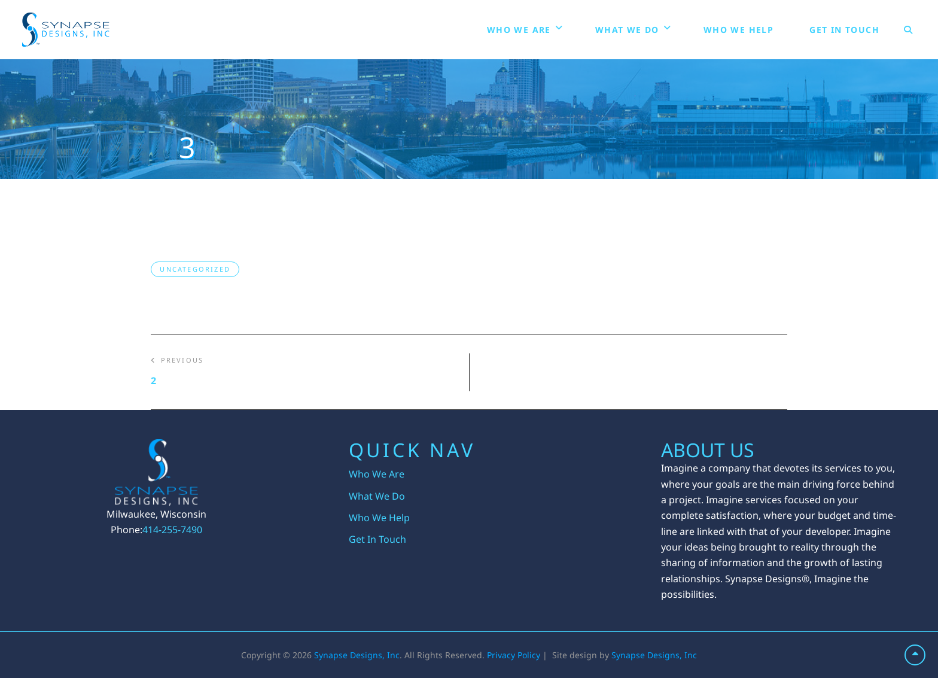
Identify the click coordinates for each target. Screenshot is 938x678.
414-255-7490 (172, 529)
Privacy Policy (513, 655)
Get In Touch (844, 29)
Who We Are (519, 29)
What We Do (627, 29)
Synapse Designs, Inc (357, 655)
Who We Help (738, 29)
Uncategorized (195, 268)
